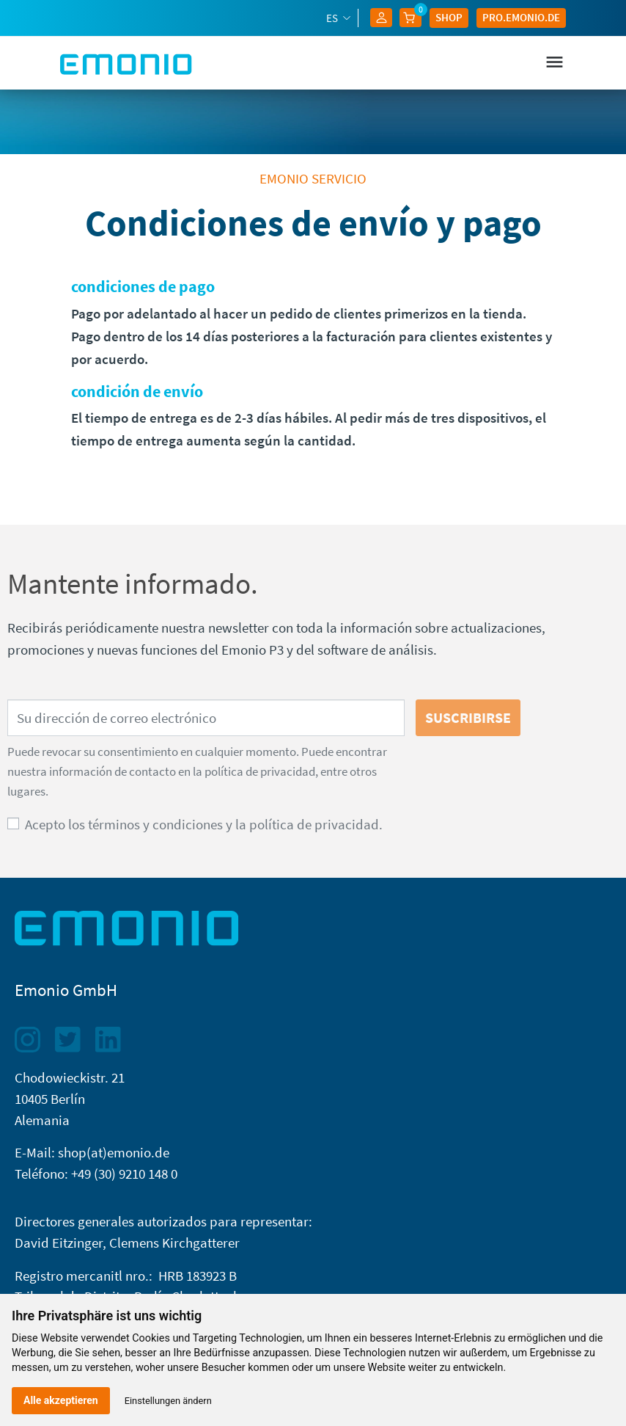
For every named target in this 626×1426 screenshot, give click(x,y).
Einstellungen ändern (168, 1400)
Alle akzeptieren (60, 1400)
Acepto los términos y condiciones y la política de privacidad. (204, 824)
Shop (449, 17)
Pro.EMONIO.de (521, 17)
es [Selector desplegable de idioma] (333, 18)
